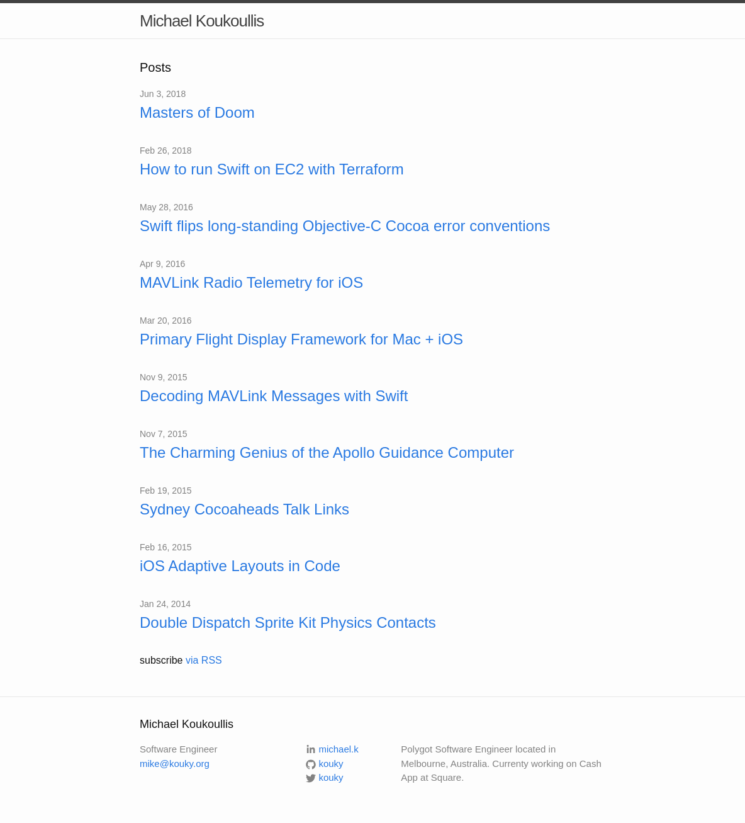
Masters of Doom (197, 112)
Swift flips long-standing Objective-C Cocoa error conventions (345, 225)
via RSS (204, 660)
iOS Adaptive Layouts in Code (240, 565)
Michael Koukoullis (202, 20)
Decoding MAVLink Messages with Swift (274, 395)
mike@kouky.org (175, 763)
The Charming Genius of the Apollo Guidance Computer (327, 452)
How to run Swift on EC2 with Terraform (272, 169)
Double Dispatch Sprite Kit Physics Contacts (288, 622)
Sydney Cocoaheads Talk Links (244, 509)
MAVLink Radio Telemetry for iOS (251, 282)
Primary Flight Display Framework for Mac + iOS (301, 339)
